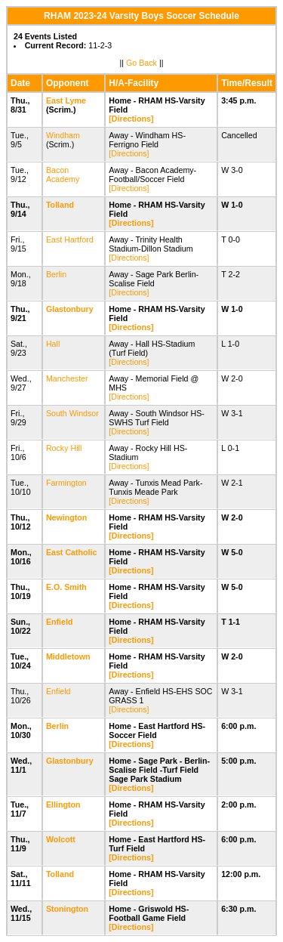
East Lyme (66, 100)
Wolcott (60, 839)
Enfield (59, 621)
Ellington (63, 804)
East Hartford (70, 239)
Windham (63, 135)
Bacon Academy (62, 174)
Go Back (141, 62)
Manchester (67, 378)
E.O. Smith (66, 586)
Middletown (68, 656)
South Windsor (72, 413)
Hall (53, 343)
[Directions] (131, 118)
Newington (66, 517)
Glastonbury (70, 308)
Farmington (66, 482)
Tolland (60, 204)
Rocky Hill (64, 447)
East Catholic (71, 552)
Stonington (67, 908)
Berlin (56, 274)
